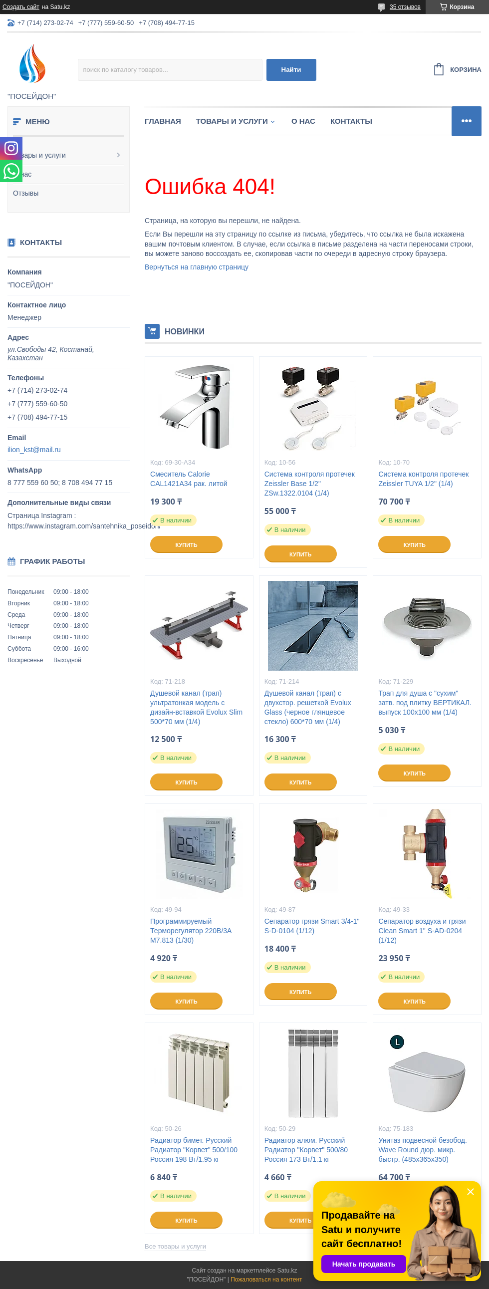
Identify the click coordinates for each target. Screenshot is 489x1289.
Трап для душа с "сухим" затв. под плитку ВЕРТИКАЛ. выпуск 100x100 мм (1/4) (425, 702)
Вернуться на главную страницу (196, 267)
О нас (22, 174)
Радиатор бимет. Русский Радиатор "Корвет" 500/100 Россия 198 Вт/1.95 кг (194, 1149)
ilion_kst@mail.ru (34, 450)
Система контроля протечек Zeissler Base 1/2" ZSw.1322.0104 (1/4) (309, 483)
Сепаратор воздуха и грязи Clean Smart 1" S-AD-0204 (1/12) (422, 930)
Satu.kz (287, 1270)
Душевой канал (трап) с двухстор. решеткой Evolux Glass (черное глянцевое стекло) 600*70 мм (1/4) (307, 707)
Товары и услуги (39, 155)
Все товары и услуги (175, 1246)
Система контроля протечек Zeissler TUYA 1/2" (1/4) (423, 479)
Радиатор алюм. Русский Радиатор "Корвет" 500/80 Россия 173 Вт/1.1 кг (306, 1149)
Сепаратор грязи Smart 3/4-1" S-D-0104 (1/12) (312, 926)
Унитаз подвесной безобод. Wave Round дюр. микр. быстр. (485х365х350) (422, 1149)
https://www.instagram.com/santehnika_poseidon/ (84, 526)
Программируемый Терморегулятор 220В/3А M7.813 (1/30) (191, 930)
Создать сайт (20, 6)
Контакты (351, 121)
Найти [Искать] (291, 69)
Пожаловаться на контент (266, 1279)
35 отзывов (405, 6)
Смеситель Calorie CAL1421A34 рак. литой (189, 479)
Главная (163, 121)
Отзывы (25, 193)
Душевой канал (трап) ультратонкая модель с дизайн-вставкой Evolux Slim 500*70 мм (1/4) (196, 707)
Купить (186, 545)
